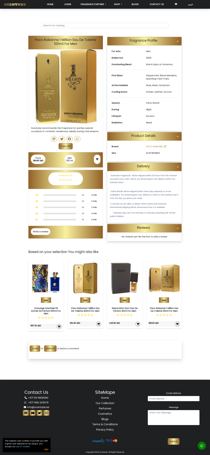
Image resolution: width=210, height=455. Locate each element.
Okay (46, 449)
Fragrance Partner (92, 4)
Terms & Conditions (105, 424)
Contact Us (157, 4)
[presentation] (173, 433)
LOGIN (35, 348)
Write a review (40, 231)
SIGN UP (50, 348)
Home (50, 4)
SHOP (117, 4)
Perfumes (105, 408)
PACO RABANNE (156, 146)
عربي (190, 4)
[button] (34, 86)
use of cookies (23, 446)
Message (173, 407)
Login (67, 4)
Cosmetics (105, 414)
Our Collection (105, 403)
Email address (173, 393)
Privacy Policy (105, 430)
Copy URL (66, 146)
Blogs (135, 4)
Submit (173, 441)
